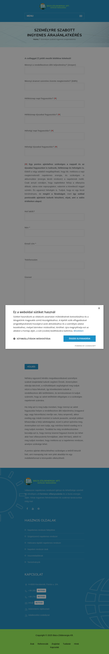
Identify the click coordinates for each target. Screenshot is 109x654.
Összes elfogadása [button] (79, 338)
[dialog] (54, 327)
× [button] (99, 308)
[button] (31, 338)
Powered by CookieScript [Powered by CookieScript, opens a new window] (85, 346)
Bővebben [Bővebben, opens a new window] (79, 330)
